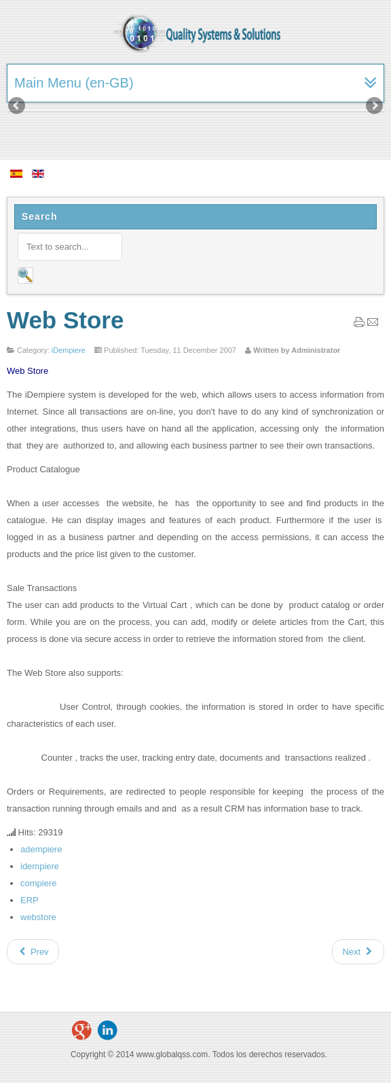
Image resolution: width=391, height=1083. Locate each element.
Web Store (65, 320)
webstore (38, 917)
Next (373, 106)
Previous (17, 106)
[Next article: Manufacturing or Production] (358, 951)
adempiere (41, 849)
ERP (29, 900)
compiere (38, 883)
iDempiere (69, 350)
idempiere (39, 866)
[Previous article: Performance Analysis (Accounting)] (33, 951)
